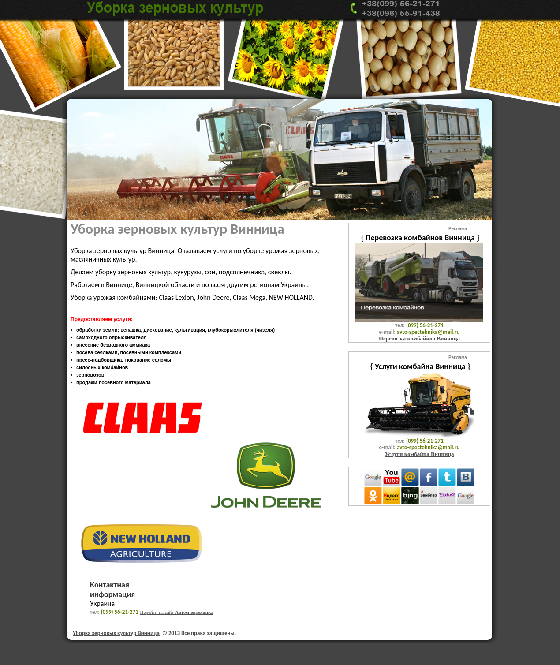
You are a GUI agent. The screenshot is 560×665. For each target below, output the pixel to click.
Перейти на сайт (176, 612)
